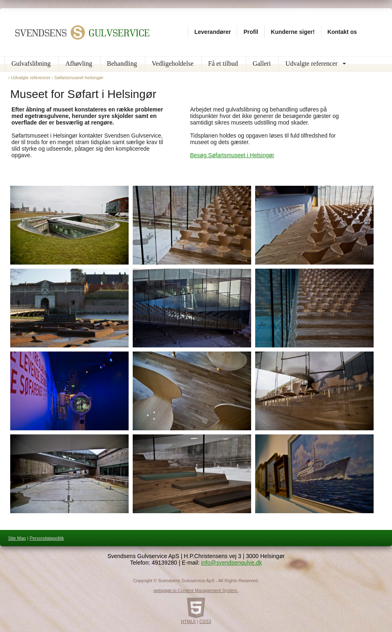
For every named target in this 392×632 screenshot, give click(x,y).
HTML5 (188, 621)
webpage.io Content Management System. (196, 590)
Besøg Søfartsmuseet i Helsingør (232, 155)
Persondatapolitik (46, 538)
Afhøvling (78, 63)
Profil (250, 32)
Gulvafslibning (31, 63)
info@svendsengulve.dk (231, 562)
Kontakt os (342, 32)
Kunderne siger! (292, 32)
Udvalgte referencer (311, 63)
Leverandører (212, 32)
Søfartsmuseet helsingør (78, 77)
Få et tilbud (223, 63)
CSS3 (205, 621)
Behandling (122, 63)
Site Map (17, 538)
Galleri (262, 63)
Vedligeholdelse (173, 63)
